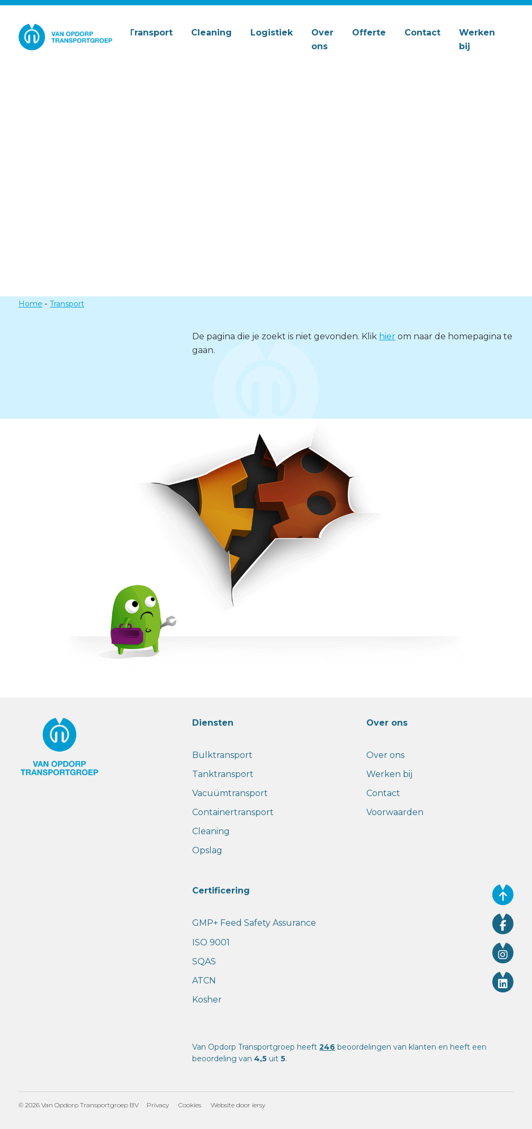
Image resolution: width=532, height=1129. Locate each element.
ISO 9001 (211, 942)
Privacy (158, 1105)
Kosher (207, 1000)
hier (387, 336)
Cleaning (211, 33)
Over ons (322, 39)
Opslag (207, 850)
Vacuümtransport (230, 793)
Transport (150, 33)
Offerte (369, 33)
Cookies (189, 1105)
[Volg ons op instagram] (502, 952)
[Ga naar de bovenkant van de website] (502, 894)
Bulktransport (222, 755)
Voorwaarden (394, 812)
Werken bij (477, 39)
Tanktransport (223, 774)
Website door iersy (238, 1105)
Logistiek (271, 33)
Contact (422, 33)
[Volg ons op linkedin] (502, 981)
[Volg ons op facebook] (502, 923)
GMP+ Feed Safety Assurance (254, 923)
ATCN (204, 981)
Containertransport (233, 812)
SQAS (204, 961)
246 (327, 1047)
